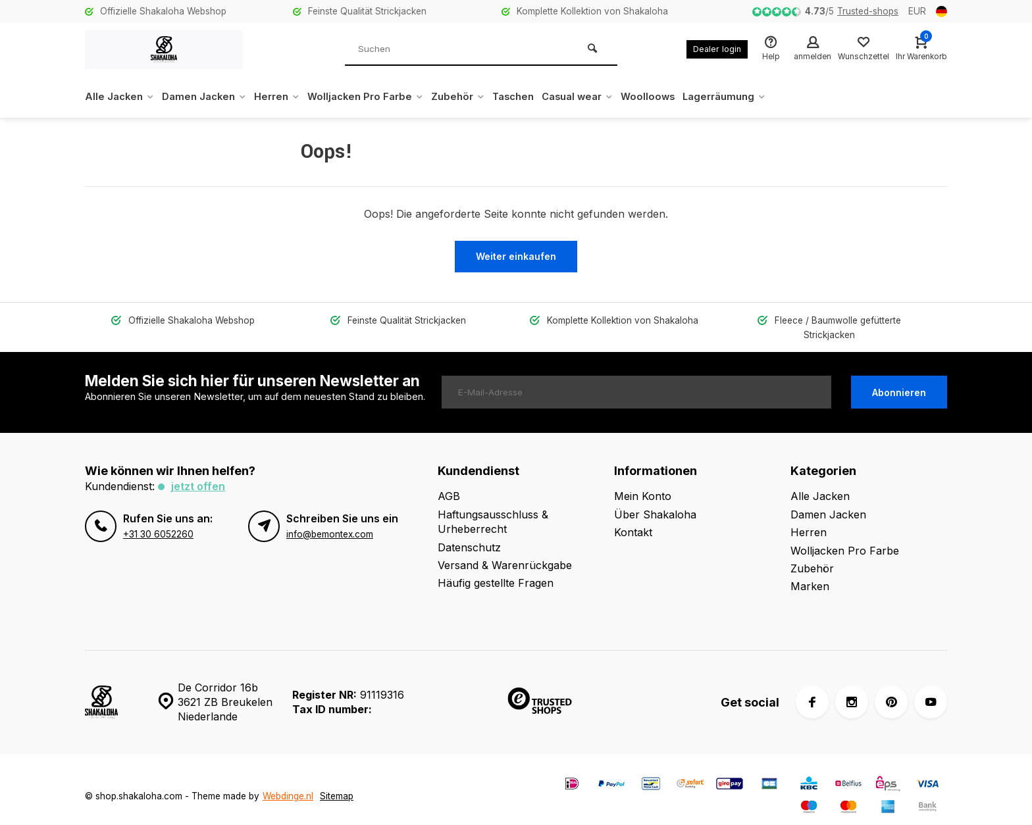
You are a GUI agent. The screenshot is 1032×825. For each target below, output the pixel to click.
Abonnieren (899, 378)
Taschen (539, 96)
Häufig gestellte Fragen (496, 568)
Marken (809, 571)
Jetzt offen (198, 471)
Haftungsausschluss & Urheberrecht (493, 506)
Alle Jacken (121, 96)
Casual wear (609, 96)
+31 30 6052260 (158, 519)
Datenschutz (469, 532)
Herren (288, 96)
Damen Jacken (211, 96)
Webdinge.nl (288, 781)
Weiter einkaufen (516, 256)
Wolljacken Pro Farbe (382, 96)
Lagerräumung (764, 96)
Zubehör (480, 96)
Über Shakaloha (655, 499)
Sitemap (336, 781)
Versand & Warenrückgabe (505, 550)
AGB (449, 481)
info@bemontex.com (329, 519)
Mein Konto (642, 481)
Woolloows (683, 96)
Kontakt (633, 517)
